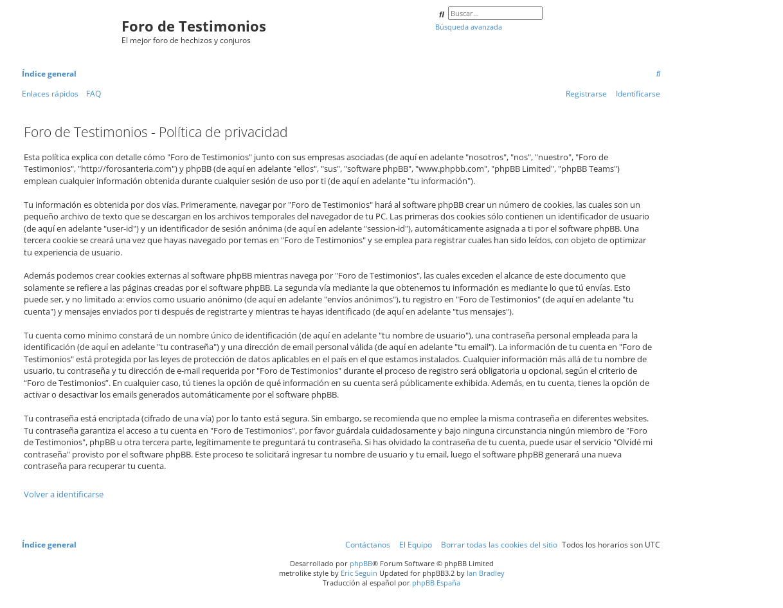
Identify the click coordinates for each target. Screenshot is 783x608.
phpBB (361, 563)
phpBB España (436, 582)
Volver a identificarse (64, 494)
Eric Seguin (359, 573)
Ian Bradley (486, 573)
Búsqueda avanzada (468, 27)
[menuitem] (658, 74)
